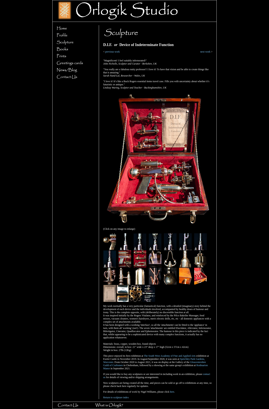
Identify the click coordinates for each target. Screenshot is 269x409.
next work (205, 51)
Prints (74, 56)
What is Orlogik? (113, 405)
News (74, 70)
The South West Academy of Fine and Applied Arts (169, 355)
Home (74, 28)
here (172, 391)
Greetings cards (74, 63)
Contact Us (74, 77)
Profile (74, 35)
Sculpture (74, 42)
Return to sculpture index (116, 397)
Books (74, 49)
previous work (112, 51)
